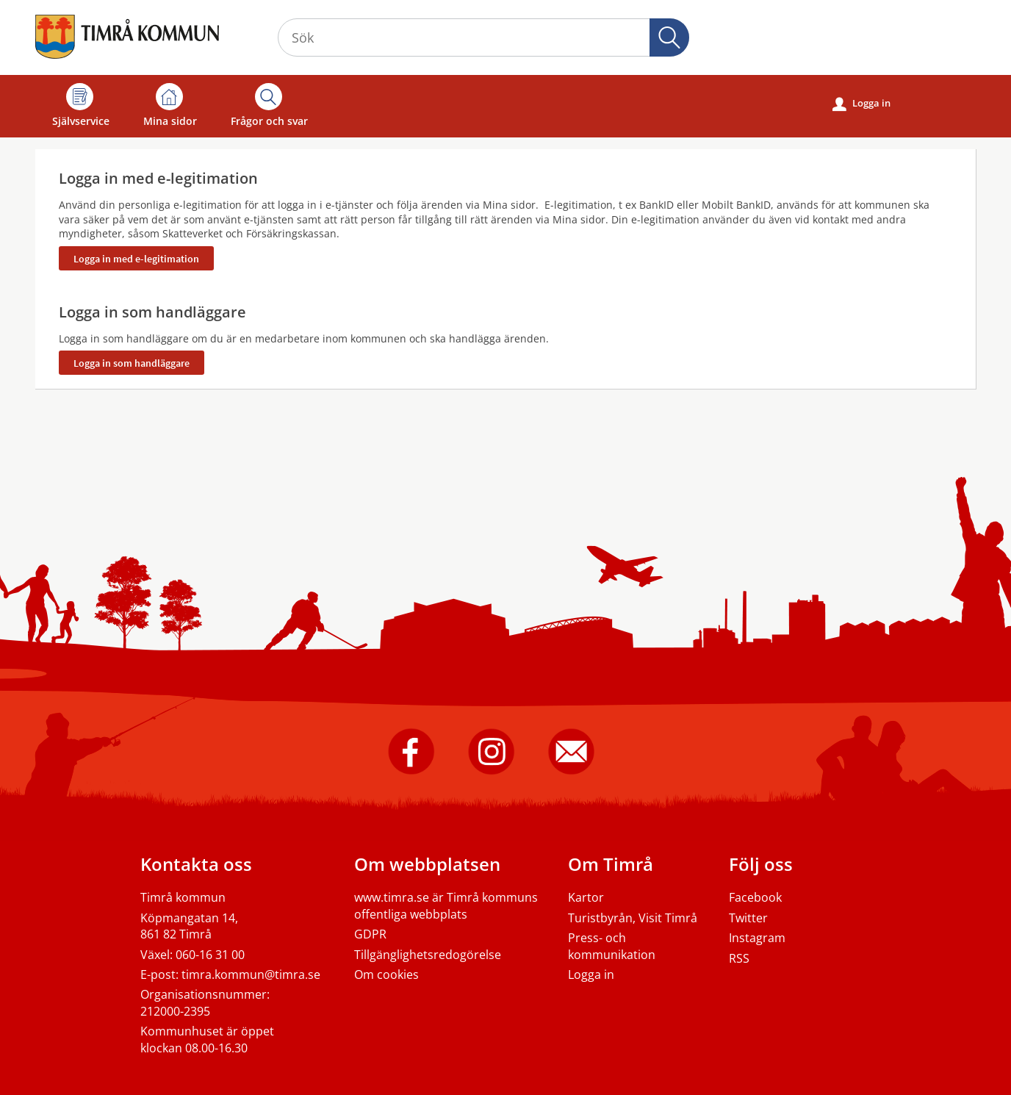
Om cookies (386, 974)
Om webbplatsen (427, 864)
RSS (739, 958)
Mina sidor (170, 105)
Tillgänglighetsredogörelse (427, 955)
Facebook (755, 897)
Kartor (586, 897)
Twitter (748, 918)
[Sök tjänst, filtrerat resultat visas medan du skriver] (483, 37)
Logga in (861, 103)
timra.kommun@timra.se (250, 974)
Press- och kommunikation (611, 946)
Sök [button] (669, 37)
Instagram (757, 938)
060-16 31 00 (210, 955)
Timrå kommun (183, 897)
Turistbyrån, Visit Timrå (632, 918)
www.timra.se (391, 897)
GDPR (370, 934)
